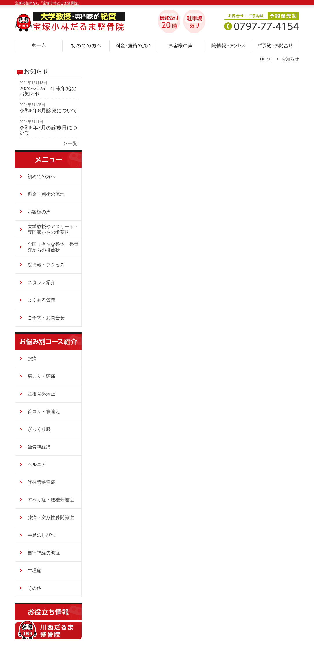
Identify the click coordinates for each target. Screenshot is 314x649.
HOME (266, 58)
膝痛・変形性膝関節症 (51, 517)
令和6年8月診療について (48, 110)
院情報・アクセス (227, 45)
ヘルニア (37, 464)
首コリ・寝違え (44, 411)
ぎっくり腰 (39, 429)
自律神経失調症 (44, 552)
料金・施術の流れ (133, 45)
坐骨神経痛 (39, 446)
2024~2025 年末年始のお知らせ (47, 91)
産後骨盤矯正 (41, 393)
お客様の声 (180, 45)
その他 (34, 588)
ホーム (39, 45)
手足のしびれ (41, 535)
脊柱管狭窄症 (41, 482)
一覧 (72, 143)
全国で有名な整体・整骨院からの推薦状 (53, 247)
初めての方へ (86, 45)
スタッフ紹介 (41, 282)
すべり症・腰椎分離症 (51, 499)
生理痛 (34, 570)
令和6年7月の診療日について (48, 130)
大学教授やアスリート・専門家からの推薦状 (53, 229)
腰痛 (32, 358)
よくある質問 (41, 300)
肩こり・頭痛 (41, 376)
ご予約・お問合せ (275, 45)
